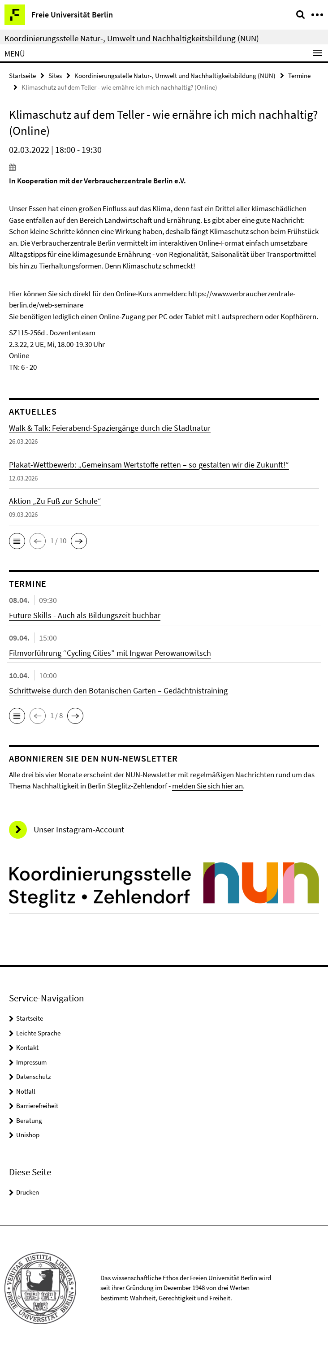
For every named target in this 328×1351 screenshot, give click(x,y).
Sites (55, 75)
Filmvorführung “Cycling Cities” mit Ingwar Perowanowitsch (110, 653)
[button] (17, 541)
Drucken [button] (27, 1192)
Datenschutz (33, 1076)
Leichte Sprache (38, 1033)
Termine (299, 75)
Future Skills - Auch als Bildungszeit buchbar (84, 615)
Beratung (29, 1120)
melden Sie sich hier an (207, 786)
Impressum (31, 1062)
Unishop (27, 1134)
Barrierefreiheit (37, 1105)
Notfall (25, 1091)
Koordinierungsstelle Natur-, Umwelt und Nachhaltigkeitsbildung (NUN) (131, 38)
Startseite (22, 75)
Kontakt (27, 1047)
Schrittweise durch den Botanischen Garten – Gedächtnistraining (118, 690)
